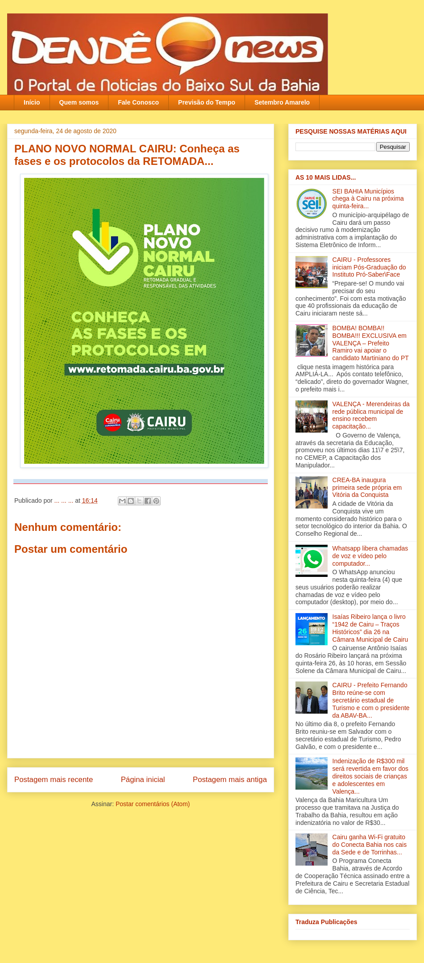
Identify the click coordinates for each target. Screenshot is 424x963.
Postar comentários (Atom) (153, 803)
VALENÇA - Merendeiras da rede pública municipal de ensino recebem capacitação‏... (371, 415)
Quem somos (79, 102)
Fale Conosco (138, 102)
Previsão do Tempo (206, 102)
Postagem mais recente (53, 779)
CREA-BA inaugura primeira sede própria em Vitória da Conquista (367, 487)
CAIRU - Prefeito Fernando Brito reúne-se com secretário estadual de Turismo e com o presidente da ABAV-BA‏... (371, 700)
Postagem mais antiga (230, 779)
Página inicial (143, 779)
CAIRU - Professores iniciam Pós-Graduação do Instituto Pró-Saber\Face (369, 267)
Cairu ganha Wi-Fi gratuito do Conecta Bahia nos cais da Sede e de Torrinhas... (370, 844)
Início (32, 102)
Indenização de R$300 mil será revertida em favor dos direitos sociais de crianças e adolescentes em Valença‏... (370, 776)
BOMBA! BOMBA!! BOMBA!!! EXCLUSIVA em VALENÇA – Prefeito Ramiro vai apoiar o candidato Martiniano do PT (371, 343)
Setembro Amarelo (282, 102)
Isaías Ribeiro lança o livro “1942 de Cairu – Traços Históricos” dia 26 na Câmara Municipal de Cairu (370, 628)
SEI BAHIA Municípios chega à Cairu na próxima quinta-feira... (368, 199)
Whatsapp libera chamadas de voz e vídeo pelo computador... (370, 556)
